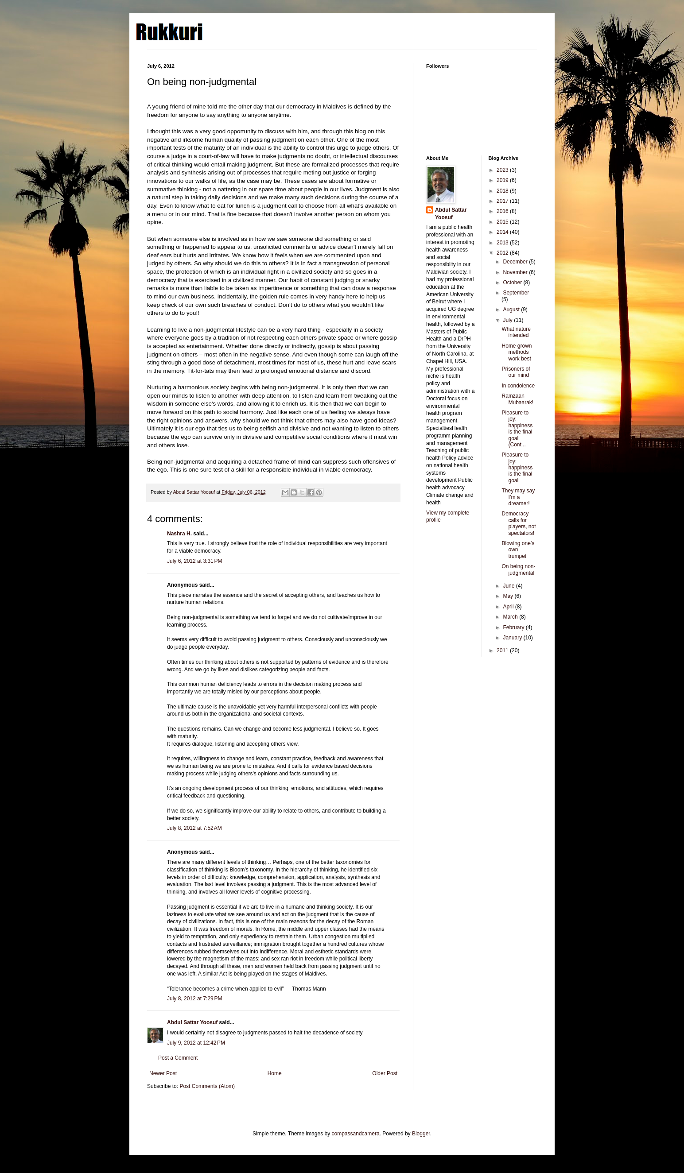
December (516, 262)
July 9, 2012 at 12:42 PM (196, 1043)
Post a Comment (178, 1058)
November (516, 272)
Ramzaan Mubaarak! (517, 399)
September (516, 293)
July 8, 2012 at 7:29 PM (194, 998)
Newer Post (163, 1073)
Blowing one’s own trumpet (517, 549)
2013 (503, 243)
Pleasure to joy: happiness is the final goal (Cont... (516, 429)
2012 (503, 253)
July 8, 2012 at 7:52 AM (194, 828)
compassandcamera (356, 1133)
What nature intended (515, 332)
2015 (503, 222)
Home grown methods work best (516, 352)
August (512, 309)
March (511, 617)
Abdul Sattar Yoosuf (192, 1022)
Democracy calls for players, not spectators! (518, 523)
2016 (503, 211)
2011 (503, 650)
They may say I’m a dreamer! (518, 497)
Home (275, 1073)
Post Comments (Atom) (207, 1086)
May (508, 596)
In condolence (518, 386)
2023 (503, 170)
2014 (503, 232)
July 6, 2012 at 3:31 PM (194, 561)
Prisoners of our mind (515, 372)
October (513, 282)
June (509, 586)
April (509, 607)
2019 (503, 180)
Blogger (421, 1133)
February (514, 627)
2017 (503, 201)
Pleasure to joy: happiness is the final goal (516, 468)
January (513, 638)
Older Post (384, 1073)
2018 (503, 191)
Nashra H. (179, 533)
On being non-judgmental (518, 569)
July (508, 320)
